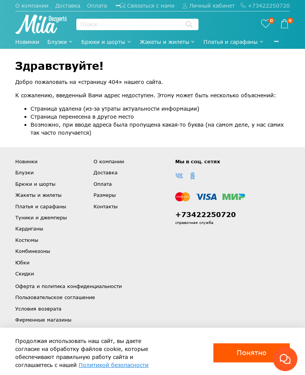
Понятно (251, 352)
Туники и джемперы (41, 217)
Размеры (105, 195)
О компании (31, 5)
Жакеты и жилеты (168, 42)
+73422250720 (265, 5)
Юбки (22, 262)
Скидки (24, 273)
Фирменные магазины (43, 320)
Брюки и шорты (106, 42)
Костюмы (26, 240)
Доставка (67, 5)
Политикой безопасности (113, 365)
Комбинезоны (32, 251)
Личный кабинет (208, 5)
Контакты (106, 206)
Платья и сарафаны (233, 42)
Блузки (60, 42)
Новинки (27, 42)
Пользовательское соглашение (55, 297)
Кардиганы (29, 228)
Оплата (97, 5)
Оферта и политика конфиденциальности (68, 286)
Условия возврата (38, 309)
